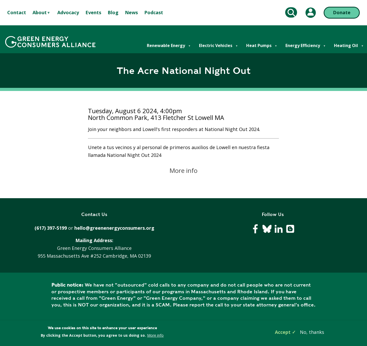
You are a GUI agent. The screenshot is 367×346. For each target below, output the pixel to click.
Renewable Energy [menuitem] (166, 48)
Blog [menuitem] (113, 12)
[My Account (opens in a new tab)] (310, 12)
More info (183, 170)
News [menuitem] (131, 12)
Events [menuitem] (93, 12)
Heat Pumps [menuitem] (258, 48)
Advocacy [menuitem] (68, 12)
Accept (283, 332)
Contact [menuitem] (16, 12)
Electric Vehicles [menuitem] (215, 48)
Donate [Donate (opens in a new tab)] (341, 12)
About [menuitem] (40, 12)
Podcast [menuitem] (153, 12)
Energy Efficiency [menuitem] (302, 48)
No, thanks (312, 332)
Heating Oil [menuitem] (346, 48)
